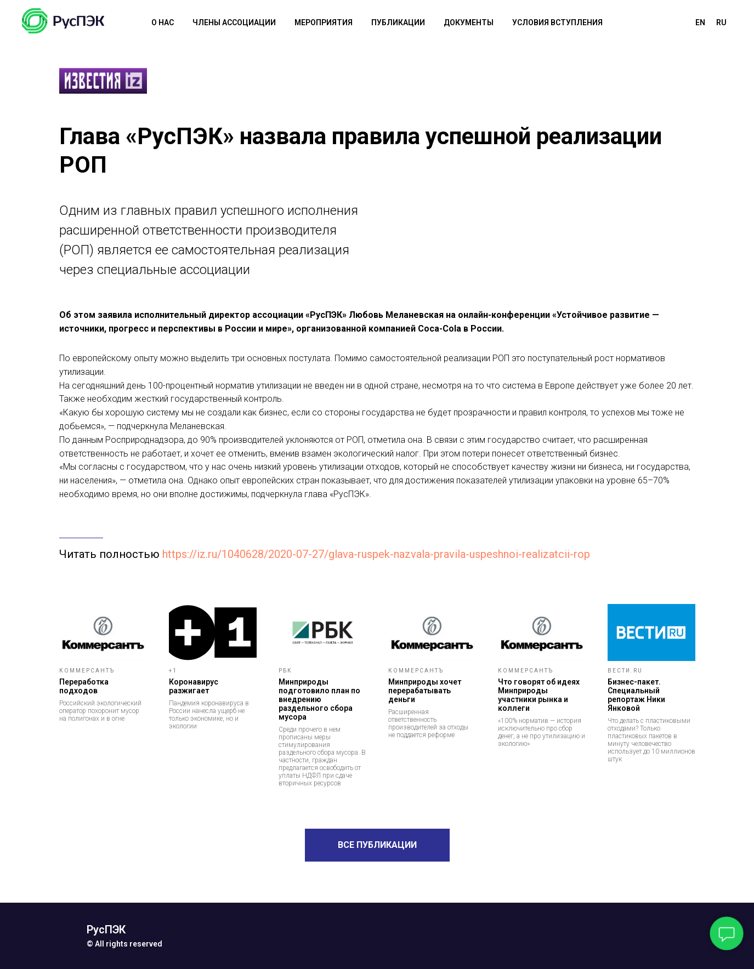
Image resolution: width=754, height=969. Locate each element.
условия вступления (557, 22)
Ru (721, 22)
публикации (398, 22)
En (700, 22)
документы (469, 22)
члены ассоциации (234, 22)
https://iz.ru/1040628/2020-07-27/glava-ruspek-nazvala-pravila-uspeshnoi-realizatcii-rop (376, 554)
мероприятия (323, 22)
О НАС (162, 22)
